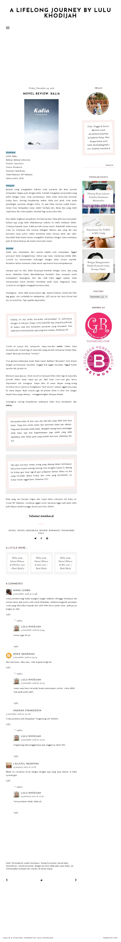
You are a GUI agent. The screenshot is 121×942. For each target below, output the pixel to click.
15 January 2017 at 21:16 (24, 767)
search (109, 165)
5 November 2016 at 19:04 (25, 657)
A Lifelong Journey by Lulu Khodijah (60, 13)
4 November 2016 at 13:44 (33, 630)
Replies (20, 620)
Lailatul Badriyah (26, 764)
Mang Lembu (21, 590)
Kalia (14, 156)
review (44, 531)
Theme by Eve (110, 938)
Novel (12, 531)
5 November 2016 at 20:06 (18, 714)
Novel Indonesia (28, 531)
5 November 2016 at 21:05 (33, 740)
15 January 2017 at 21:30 (32, 796)
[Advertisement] (60, 59)
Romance (54, 531)
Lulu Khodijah (31, 627)
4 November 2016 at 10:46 (25, 594)
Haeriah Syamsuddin (27, 711)
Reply (8, 614)
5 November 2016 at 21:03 (33, 683)
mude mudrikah (24, 654)
